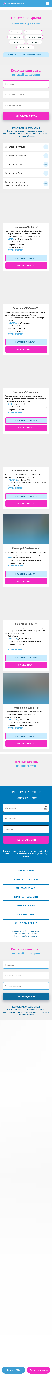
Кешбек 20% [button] (13, 1370)
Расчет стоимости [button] (39, 1370)
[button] (26, 265)
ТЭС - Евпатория (34, 42)
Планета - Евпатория (34, 37)
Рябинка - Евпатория (33, 32)
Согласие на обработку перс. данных (26, 931)
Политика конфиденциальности (26, 933)
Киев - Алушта (15, 32)
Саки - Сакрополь (15, 37)
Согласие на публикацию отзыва (26, 936)
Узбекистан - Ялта (17, 42)
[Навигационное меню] (47, 3)
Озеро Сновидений (25, 47)
